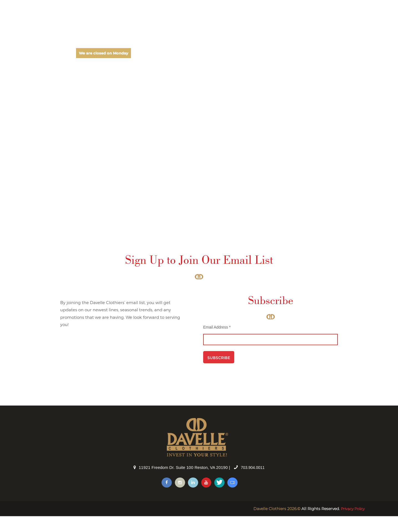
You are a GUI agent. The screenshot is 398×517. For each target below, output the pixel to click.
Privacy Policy (351, 509)
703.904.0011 (253, 467)
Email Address (217, 327)
